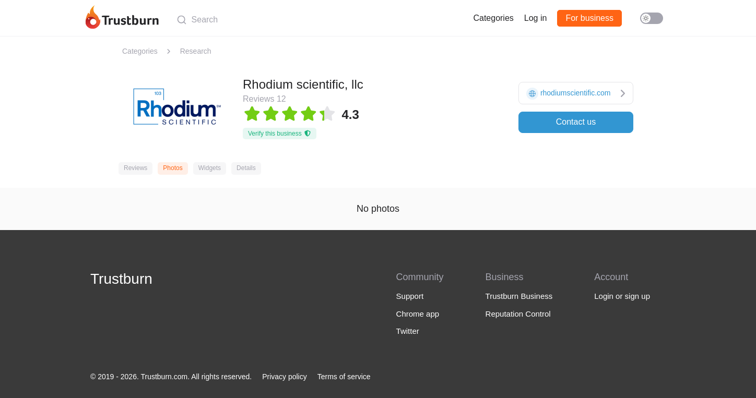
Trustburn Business (519, 296)
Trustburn (121, 279)
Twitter (407, 331)
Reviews (135, 168)
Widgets (209, 168)
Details (246, 168)
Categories (493, 18)
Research (195, 51)
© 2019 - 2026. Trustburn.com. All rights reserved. (171, 376)
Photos (172, 168)
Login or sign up (622, 296)
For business (589, 18)
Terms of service (344, 376)
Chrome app (418, 313)
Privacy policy (284, 376)
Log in (535, 18)
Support (410, 296)
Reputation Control (518, 313)
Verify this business (279, 133)
